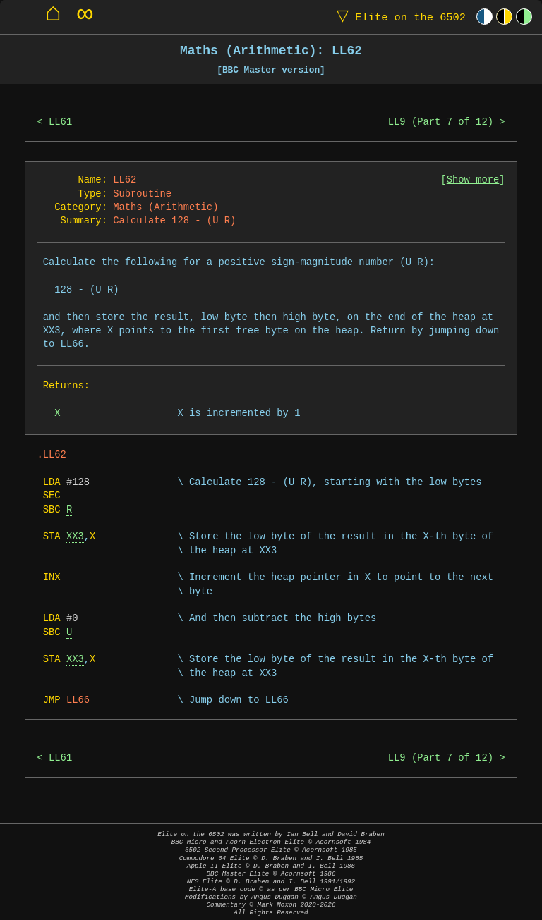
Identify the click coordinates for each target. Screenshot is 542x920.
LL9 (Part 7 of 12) (440, 122)
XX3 (75, 537)
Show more (473, 180)
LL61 (60, 122)
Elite (398, 16)
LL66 (78, 700)
